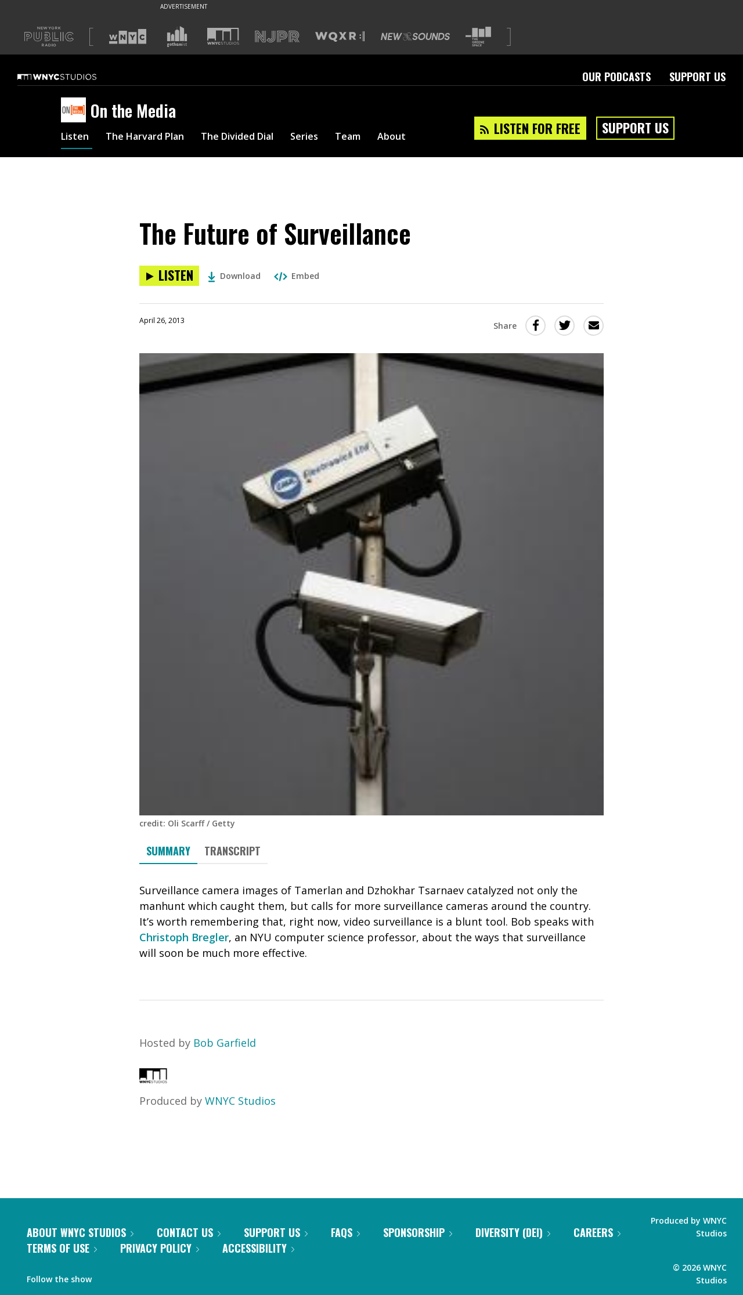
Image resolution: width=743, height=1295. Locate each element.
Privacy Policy (159, 1248)
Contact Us (189, 1232)
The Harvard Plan (153, 138)
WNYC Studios (240, 1101)
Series (330, 138)
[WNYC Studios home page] (71, 76)
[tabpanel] (371, 922)
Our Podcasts (616, 76)
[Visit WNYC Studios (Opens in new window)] (223, 36)
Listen (76, 138)
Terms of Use (62, 1248)
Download (234, 275)
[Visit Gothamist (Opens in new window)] (177, 36)
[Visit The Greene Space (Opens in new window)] (478, 37)
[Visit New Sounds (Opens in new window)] (415, 36)
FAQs (345, 1232)
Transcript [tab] (232, 850)
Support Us (697, 76)
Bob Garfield (224, 1043)
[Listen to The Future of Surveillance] (169, 276)
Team (377, 138)
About (424, 138)
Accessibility (258, 1248)
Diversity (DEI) (512, 1232)
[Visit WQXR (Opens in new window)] (340, 36)
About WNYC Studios (80, 1232)
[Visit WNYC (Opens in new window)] (127, 36)
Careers (597, 1232)
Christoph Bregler (184, 937)
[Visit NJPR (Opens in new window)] (277, 37)
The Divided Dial (256, 138)
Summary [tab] (168, 850)
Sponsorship (417, 1232)
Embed (296, 275)
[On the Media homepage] (76, 110)
